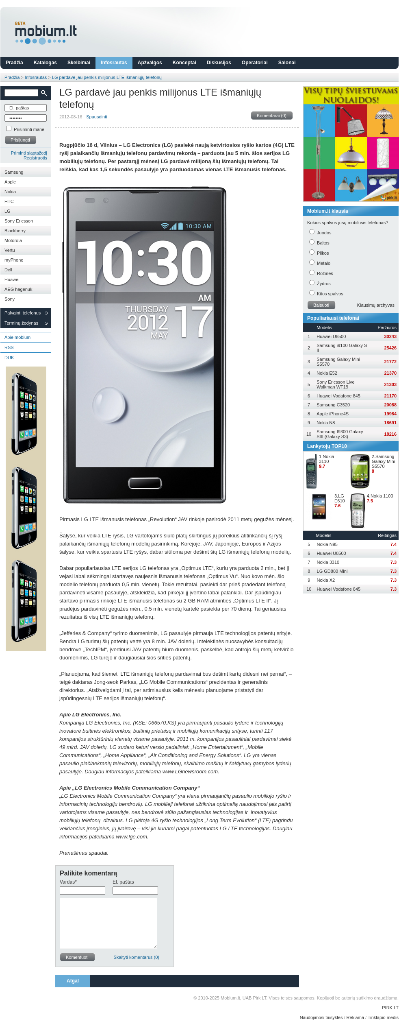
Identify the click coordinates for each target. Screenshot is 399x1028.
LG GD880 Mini (332, 571)
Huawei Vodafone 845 (338, 395)
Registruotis (35, 157)
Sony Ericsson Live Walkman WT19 (336, 384)
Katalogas (45, 62)
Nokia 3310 (328, 562)
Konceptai (184, 62)
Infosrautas (114, 62)
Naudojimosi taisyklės (321, 1017)
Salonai (287, 62)
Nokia (10, 191)
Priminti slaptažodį (29, 153)
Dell (8, 269)
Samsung (13, 172)
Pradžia (14, 62)
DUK (9, 357)
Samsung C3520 (333, 404)
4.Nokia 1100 (380, 495)
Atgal (73, 981)
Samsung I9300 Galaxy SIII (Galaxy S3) (340, 434)
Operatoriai (255, 62)
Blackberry (15, 230)
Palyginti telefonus (22, 312)
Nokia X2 (326, 580)
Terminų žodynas (21, 323)
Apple (10, 181)
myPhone (13, 260)
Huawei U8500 (331, 336)
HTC (9, 201)
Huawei (12, 279)
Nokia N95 (327, 544)
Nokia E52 (327, 373)
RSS (9, 347)
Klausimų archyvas (376, 305)
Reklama (355, 1017)
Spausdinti (96, 116)
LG (7, 211)
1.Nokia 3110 (326, 459)
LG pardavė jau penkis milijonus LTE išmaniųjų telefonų (107, 77)
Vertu (9, 250)
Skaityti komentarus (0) (136, 957)
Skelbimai (78, 62)
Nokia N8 (326, 422)
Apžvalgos (150, 62)
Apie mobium (17, 337)
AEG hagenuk (18, 289)
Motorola (13, 240)
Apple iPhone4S (333, 413)
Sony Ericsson (18, 220)
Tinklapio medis (383, 1017)
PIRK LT (390, 1007)
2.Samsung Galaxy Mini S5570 (383, 461)
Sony (9, 299)
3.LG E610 (339, 498)
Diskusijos (219, 62)
